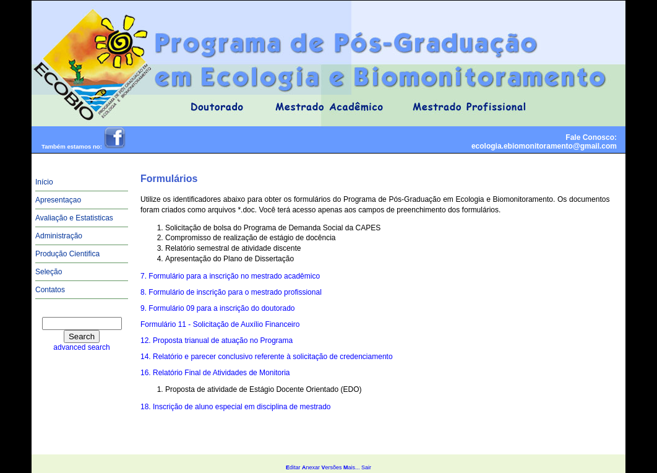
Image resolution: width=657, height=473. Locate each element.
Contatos (50, 289)
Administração (58, 236)
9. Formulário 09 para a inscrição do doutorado (217, 308)
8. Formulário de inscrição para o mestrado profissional (231, 292)
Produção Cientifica (67, 254)
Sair (366, 467)
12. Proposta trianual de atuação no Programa (216, 340)
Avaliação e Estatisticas (74, 218)
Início (44, 182)
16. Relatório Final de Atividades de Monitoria (215, 372)
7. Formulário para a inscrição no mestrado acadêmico (230, 276)
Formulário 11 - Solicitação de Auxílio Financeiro (219, 324)
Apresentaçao (58, 200)
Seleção (48, 271)
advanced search (81, 347)
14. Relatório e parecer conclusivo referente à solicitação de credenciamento (266, 356)
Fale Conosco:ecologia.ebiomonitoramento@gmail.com (544, 141)
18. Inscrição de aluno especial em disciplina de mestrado (235, 406)
